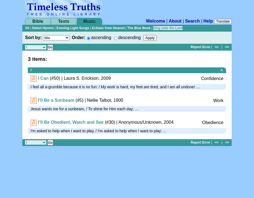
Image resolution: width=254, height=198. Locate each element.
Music (89, 21)
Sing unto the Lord (168, 28)
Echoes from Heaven (108, 28)
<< (217, 47)
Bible (37, 21)
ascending (101, 37)
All (27, 28)
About (175, 21)
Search (192, 21)
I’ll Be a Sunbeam (56, 100)
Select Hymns (43, 28)
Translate (223, 21)
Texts (63, 21)
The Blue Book (138, 28)
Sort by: (33, 37)
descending (129, 37)
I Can (43, 78)
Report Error (200, 47)
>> (227, 47)
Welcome (155, 21)
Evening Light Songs (72, 28)
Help (208, 21)
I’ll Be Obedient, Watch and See (71, 122)
